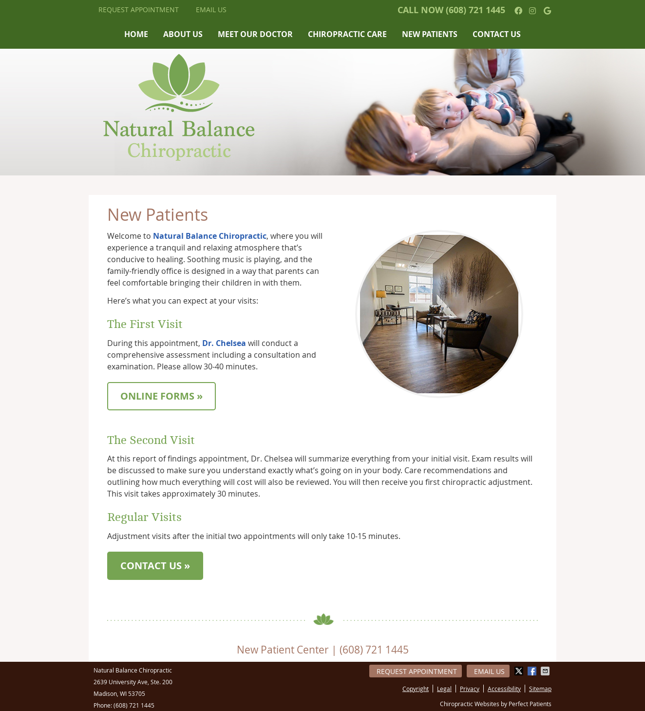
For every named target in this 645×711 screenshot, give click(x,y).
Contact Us (497, 34)
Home (136, 34)
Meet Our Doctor (255, 34)
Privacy (469, 688)
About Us (183, 34)
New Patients (429, 34)
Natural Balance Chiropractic (209, 236)
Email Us (211, 9)
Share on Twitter (519, 671)
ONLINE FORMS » (161, 396)
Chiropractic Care (347, 34)
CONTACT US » (155, 565)
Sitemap (540, 688)
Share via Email (546, 671)
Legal (444, 688)
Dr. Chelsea (224, 343)
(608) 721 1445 (475, 10)
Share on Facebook (533, 671)
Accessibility (504, 688)
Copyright (415, 688)
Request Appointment (138, 9)
